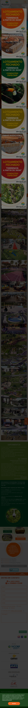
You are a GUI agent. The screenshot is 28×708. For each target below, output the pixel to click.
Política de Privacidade (7, 700)
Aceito (14, 703)
